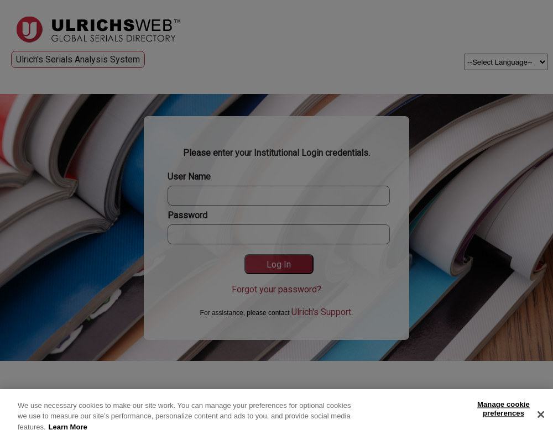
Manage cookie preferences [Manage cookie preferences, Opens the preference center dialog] (503, 410)
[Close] (541, 417)
